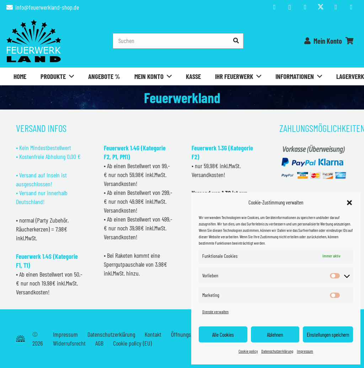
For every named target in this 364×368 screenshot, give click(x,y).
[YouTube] (305, 7)
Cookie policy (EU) (132, 343)
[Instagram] (289, 7)
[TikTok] (336, 7)
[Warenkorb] (350, 41)
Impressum (305, 350)
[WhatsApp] (351, 7)
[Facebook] (274, 7)
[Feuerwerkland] (33, 41)
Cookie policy (248, 350)
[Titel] (320, 7)
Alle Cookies (223, 334)
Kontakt (153, 334)
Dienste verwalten (215, 311)
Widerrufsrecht (69, 343)
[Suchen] (178, 40)
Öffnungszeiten (187, 334)
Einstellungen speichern (328, 334)
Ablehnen (275, 334)
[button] (349, 202)
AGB (99, 343)
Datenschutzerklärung (277, 350)
